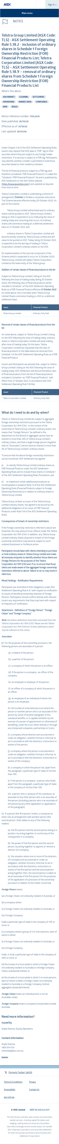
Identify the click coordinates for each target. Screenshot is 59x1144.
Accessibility (9, 1089)
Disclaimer (5, 1057)
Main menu (29, 13)
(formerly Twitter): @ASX (18, 1072)
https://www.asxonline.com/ (15, 184)
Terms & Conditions (13, 1081)
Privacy (32, 1081)
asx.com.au (9, 1097)
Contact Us (34, 1089)
